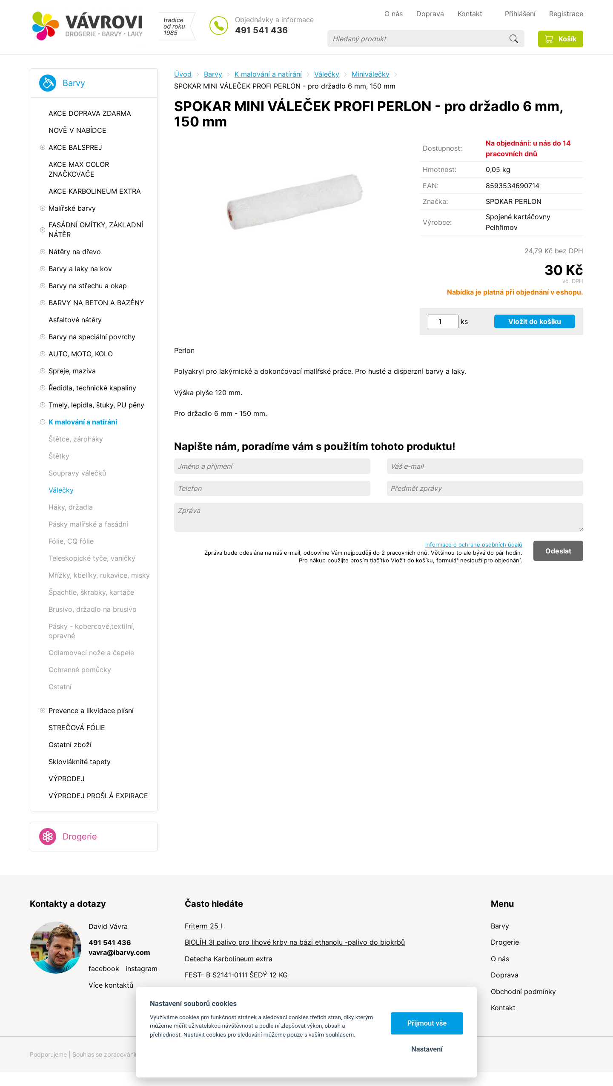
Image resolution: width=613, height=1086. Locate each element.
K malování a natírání (268, 74)
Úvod (183, 74)
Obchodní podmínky (523, 991)
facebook (104, 968)
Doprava (504, 975)
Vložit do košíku (534, 321)
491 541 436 (261, 30)
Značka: (435, 201)
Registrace (566, 13)
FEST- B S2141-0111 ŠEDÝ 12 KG (236, 975)
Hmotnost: (439, 169)
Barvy (74, 83)
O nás (500, 958)
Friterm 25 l (203, 926)
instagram (142, 968)
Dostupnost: (442, 148)
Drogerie (80, 836)
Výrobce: (437, 222)
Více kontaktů (111, 985)
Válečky (326, 74)
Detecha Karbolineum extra (228, 958)
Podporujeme (48, 1054)
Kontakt (503, 1007)
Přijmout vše (427, 1023)
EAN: (430, 185)
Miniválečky (371, 74)
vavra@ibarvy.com (119, 952)
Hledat (513, 38)
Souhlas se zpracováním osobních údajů (128, 1054)
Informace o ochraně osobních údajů (473, 544)
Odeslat (558, 551)
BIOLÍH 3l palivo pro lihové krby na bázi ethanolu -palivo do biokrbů (295, 942)
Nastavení (426, 1049)
